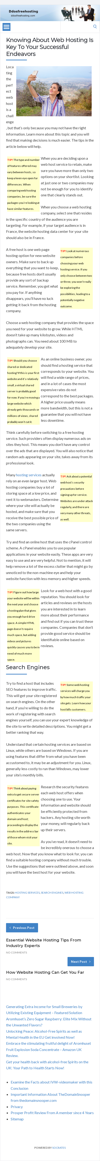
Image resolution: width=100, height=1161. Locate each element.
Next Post (80, 961)
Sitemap (17, 1119)
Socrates (59, 1147)
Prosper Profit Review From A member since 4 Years (52, 1112)
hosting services (29, 475)
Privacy (17, 1106)
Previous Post (22, 928)
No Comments (16, 952)
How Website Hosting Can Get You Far (45, 972)
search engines (52, 892)
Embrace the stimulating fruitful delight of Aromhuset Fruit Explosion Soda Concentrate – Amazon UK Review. (48, 1049)
